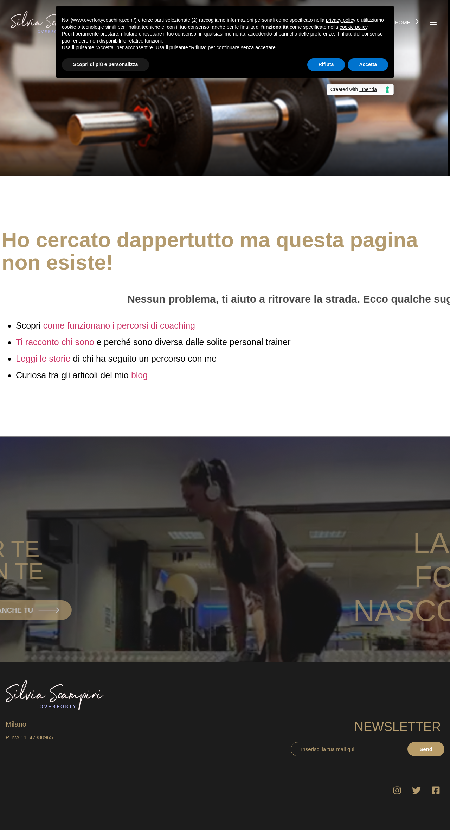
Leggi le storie (43, 358)
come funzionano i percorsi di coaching (119, 325)
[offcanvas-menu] (433, 22)
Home (403, 22)
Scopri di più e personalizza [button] (105, 64)
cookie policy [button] (353, 27)
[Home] (417, 22)
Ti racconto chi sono (55, 342)
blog (139, 375)
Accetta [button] (368, 64)
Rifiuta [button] (326, 64)
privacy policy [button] (340, 20)
